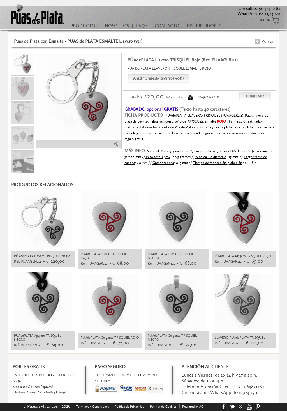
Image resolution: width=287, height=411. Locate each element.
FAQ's (141, 25)
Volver (263, 41)
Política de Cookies (163, 406)
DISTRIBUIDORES (204, 25)
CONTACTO (167, 25)
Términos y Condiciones (92, 406)
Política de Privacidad (129, 406)
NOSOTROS (117, 25)
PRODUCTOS (84, 25)
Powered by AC (193, 406)
